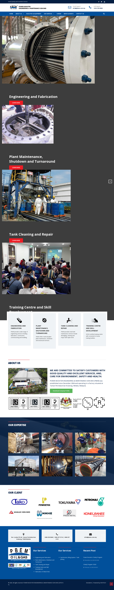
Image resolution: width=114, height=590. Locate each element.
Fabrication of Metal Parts (42, 571)
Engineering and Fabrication (43, 557)
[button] (104, 14)
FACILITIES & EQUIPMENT (33, 14)
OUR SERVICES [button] (49, 14)
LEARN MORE (16, 103)
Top (111, 584)
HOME (11, 14)
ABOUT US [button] (20, 14)
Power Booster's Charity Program (92, 557)
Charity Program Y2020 (89, 564)
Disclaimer (89, 583)
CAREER (59, 14)
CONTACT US (80, 14)
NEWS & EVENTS (69, 14)
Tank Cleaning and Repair (42, 564)
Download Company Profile (61, 391)
